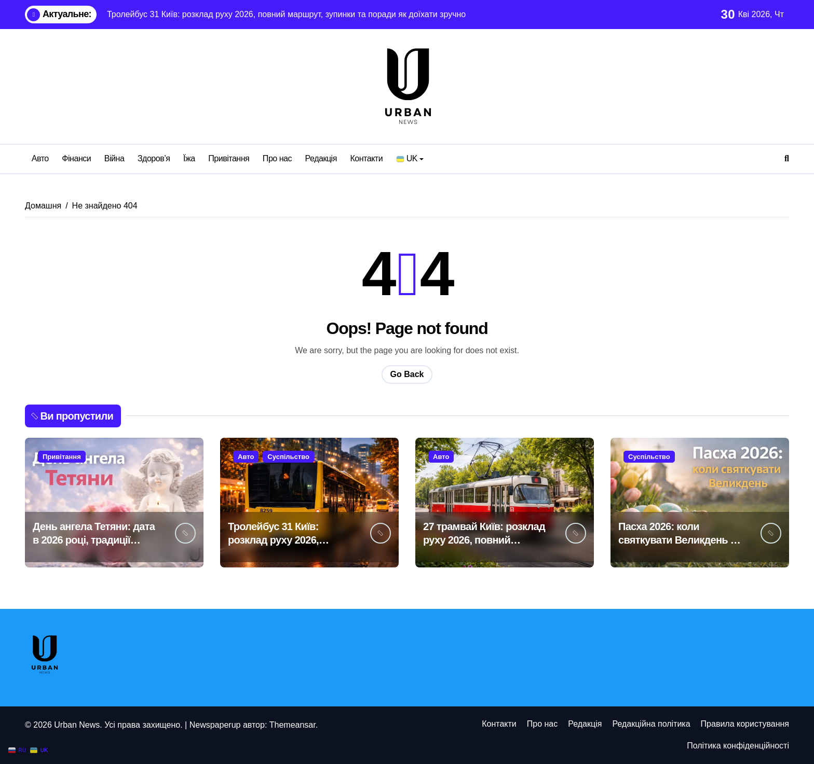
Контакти (366, 158)
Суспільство (288, 457)
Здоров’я (154, 158)
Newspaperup (215, 724)
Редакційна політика (651, 723)
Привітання (228, 158)
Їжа (189, 158)
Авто (40, 158)
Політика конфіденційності (738, 745)
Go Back (407, 374)
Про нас (277, 158)
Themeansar (292, 724)
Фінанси (76, 158)
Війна (114, 158)
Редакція (321, 158)
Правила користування (745, 723)
